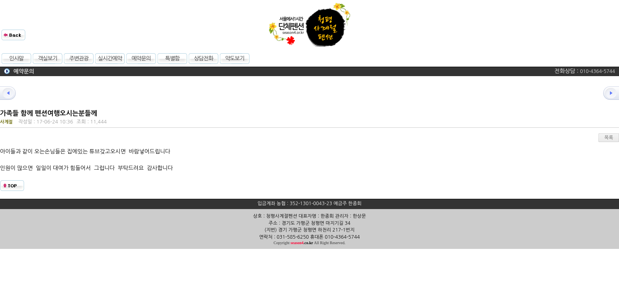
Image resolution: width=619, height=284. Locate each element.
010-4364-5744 (597, 71)
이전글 (12, 93)
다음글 (607, 93)
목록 (608, 137)
